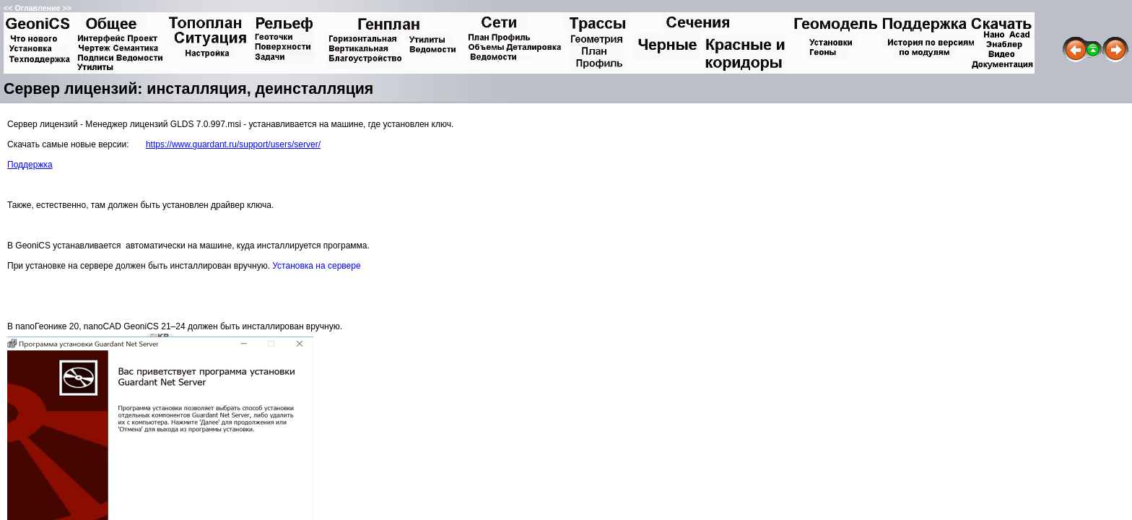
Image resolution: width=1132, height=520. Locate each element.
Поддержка (30, 165)
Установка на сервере (316, 266)
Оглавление (37, 8)
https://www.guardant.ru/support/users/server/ (233, 144)
